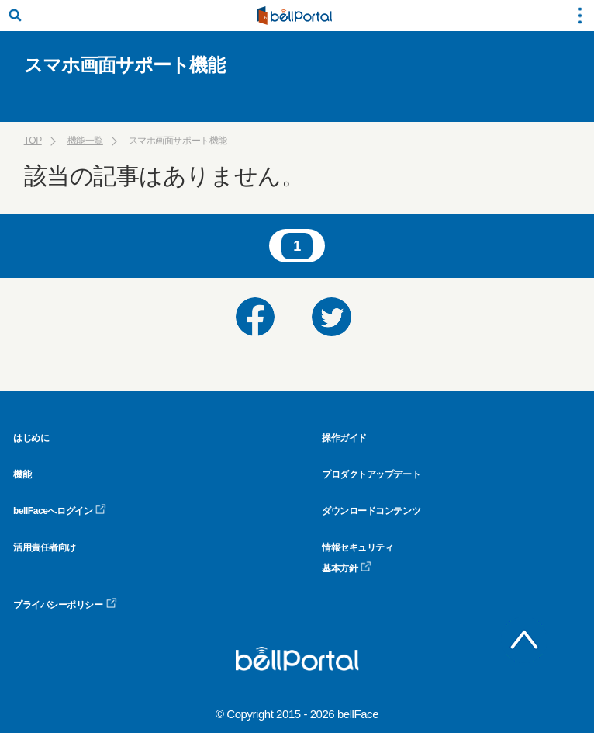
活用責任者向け (44, 547)
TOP (33, 140)
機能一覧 (85, 140)
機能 (22, 474)
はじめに (31, 438)
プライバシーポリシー (65, 604)
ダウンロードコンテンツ (371, 510)
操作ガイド (344, 438)
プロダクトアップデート (371, 474)
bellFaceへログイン (59, 510)
